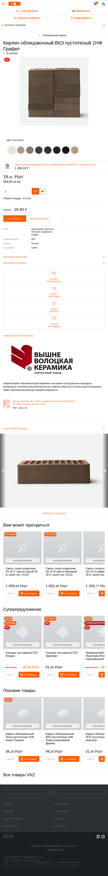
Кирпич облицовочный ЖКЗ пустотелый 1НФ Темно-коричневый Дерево (60, 738)
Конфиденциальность (45, 862)
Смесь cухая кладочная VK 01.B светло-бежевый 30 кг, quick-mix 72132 (61, 571)
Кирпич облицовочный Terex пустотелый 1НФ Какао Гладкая (20, 737)
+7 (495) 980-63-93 (54, 850)
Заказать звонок (39, 218)
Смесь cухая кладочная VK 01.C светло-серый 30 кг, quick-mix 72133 (22, 571)
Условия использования (67, 862)
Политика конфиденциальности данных (21, 860)
